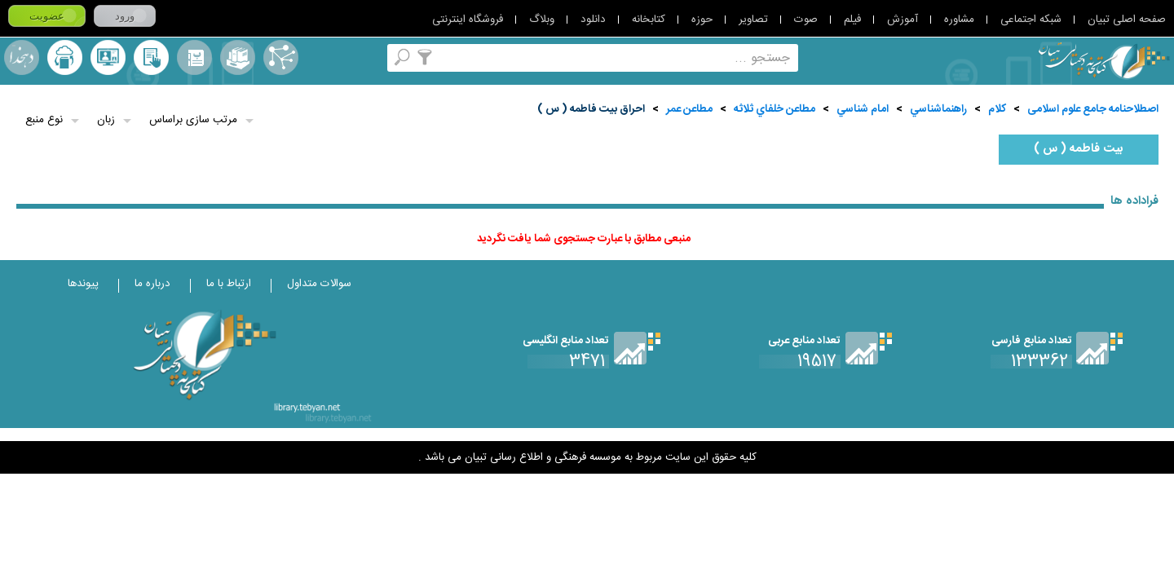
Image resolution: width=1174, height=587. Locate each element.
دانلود (593, 20)
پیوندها (83, 284)
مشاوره (959, 20)
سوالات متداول (319, 284)
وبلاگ (541, 20)
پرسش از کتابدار (108, 57)
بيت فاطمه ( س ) (1078, 149)
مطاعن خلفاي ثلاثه (774, 109)
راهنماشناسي (938, 109)
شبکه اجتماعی (1030, 20)
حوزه (702, 20)
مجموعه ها (237, 57)
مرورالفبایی (194, 57)
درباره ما (152, 284)
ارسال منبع (64, 57)
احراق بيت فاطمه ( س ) (591, 109)
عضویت (46, 16)
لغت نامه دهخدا (21, 57)
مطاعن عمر (689, 109)
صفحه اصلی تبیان (1127, 20)
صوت (806, 20)
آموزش (902, 20)
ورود (125, 16)
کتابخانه (648, 20)
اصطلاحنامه (280, 57)
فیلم (852, 20)
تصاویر (753, 20)
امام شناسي (862, 109)
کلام (997, 109)
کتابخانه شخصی (151, 57)
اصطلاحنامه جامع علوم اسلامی (1093, 109)
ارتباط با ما (228, 284)
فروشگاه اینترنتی (467, 20)
